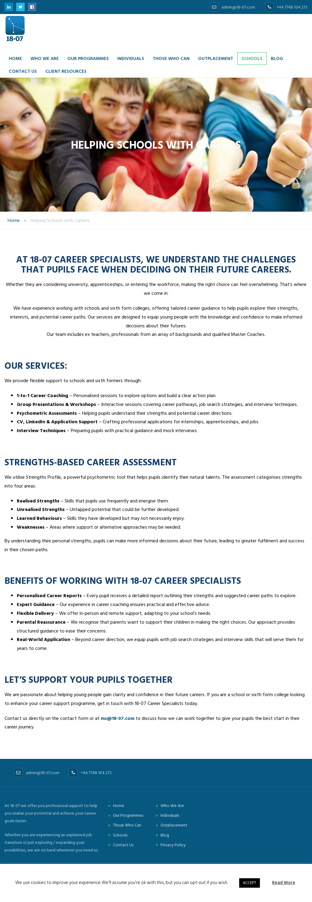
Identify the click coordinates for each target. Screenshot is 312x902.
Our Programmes (88, 58)
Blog (277, 58)
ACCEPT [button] (249, 882)
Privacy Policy (173, 844)
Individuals (130, 58)
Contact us (23, 71)
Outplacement (215, 58)
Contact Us (123, 844)
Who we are (44, 58)
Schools (252, 58)
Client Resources (66, 71)
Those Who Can (171, 58)
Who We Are (172, 805)
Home (15, 58)
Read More (283, 882)
